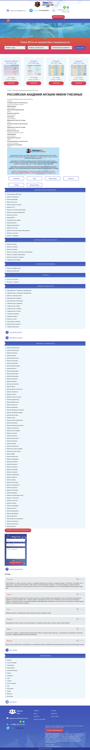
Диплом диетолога (12, 404)
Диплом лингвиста (12, 441)
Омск (8, 678)
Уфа (8, 686)
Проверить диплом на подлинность (18, 530)
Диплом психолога (12, 487)
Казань (9, 673)
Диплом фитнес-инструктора (15, 518)
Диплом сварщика (12, 492)
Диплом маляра (11, 443)
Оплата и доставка (40, 719)
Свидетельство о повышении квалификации (19, 293)
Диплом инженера (12, 423)
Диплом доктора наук (13, 271)
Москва (9, 660)
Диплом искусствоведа (13, 430)
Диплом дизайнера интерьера (15, 410)
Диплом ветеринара (12, 376)
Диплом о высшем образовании (16, 212)
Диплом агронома (12, 353)
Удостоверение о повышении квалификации (19, 290)
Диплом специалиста (13, 197)
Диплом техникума (12, 247)
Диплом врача (11, 386)
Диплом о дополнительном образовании (18, 230)
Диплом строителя (12, 500)
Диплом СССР (11, 207)
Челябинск (10, 675)
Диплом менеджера (12, 459)
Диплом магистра (12, 202)
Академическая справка (13, 220)
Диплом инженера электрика (15, 425)
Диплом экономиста (12, 521)
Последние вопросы (16, 569)
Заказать (36, 716)
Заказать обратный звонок (54, 730)
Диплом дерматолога (13, 399)
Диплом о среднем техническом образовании (19, 252)
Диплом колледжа (12, 249)
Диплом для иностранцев (14, 204)
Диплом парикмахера (13, 474)
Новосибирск (10, 665)
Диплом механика (12, 464)
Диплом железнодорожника (15, 420)
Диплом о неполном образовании (16, 210)
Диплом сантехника (12, 490)
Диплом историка (12, 433)
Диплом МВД (10, 454)
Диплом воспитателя (13, 384)
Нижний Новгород (12, 670)
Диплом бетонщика (12, 363)
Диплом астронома (12, 360)
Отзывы (53, 710)
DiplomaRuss (19, 712)
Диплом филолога (12, 516)
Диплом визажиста (12, 379)
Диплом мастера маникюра (14, 448)
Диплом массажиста (13, 446)
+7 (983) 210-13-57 (62, 10)
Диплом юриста (11, 526)
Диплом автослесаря (13, 350)
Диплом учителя (11, 508)
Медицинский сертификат (14, 298)
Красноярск (10, 688)
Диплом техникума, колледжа (15, 257)
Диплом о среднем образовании (16, 254)
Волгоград (10, 696)
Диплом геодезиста (12, 391)
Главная (9, 90)
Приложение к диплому (13, 321)
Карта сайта (54, 716)
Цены (35, 713)
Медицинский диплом (13, 225)
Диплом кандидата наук (13, 268)
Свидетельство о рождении (14, 303)
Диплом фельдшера (12, 513)
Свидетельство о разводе (14, 308)
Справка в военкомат (13, 326)
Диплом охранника (12, 469)
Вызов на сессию (11, 319)
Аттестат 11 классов (12, 282)
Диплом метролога (12, 461)
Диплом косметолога (13, 438)
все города (13, 702)
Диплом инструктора (13, 428)
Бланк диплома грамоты (14, 324)
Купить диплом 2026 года (14, 194)
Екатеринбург (11, 668)
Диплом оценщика (12, 472)
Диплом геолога (11, 394)
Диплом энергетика (12, 524)
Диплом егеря (11, 417)
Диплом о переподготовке (14, 295)
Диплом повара (11, 480)
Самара (9, 681)
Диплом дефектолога (13, 402)
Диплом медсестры (12, 456)
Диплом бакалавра (12, 199)
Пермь (9, 691)
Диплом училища (12, 244)
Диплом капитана (12, 436)
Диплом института (12, 215)
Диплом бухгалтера (12, 373)
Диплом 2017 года (12, 228)
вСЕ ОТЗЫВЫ (13, 650)
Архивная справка (12, 316)
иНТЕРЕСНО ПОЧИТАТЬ (16, 338)
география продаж (16, 332)
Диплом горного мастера (14, 397)
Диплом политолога (12, 482)
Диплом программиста (13, 485)
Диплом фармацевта (13, 511)
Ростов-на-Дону (11, 683)
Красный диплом (11, 222)
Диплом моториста (12, 467)
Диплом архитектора (13, 358)
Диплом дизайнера (12, 407)
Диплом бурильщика (12, 371)
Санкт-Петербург (12, 662)
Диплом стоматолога (13, 498)
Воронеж (9, 693)
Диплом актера (11, 355)
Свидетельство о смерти (14, 311)
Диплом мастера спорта (14, 451)
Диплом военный (12, 381)
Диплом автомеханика (13, 347)
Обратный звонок (58, 17)
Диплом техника (11, 503)
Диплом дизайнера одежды (14, 412)
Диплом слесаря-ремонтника (15, 495)
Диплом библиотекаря (13, 366)
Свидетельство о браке (13, 306)
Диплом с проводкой (13, 235)
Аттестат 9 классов (12, 279)
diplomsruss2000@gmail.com (18, 10)
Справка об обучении (13, 313)
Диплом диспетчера (12, 415)
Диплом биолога (11, 368)
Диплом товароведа (12, 505)
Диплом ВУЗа (11, 217)
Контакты (54, 713)
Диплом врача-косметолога (14, 389)
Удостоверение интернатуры (15, 301)
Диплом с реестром (12, 233)
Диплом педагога (12, 477)
